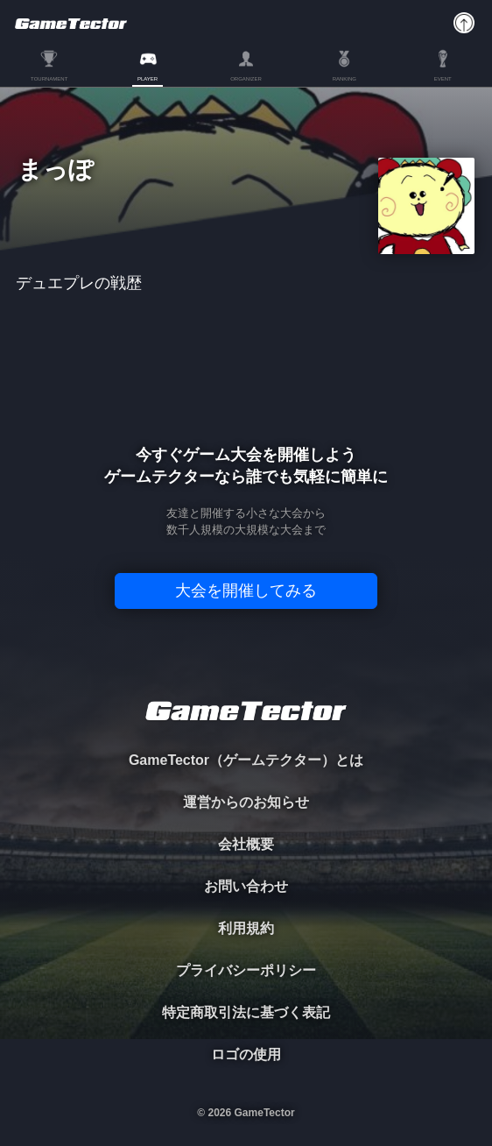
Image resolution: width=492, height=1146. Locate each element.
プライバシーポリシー (246, 970)
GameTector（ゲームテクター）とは (246, 760)
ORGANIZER (246, 78)
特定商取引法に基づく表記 (246, 1012)
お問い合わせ (246, 886)
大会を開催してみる (246, 590)
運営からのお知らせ (246, 802)
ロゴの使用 (246, 1054)
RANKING (344, 78)
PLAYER (147, 78)
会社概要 (246, 844)
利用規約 (246, 928)
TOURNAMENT (49, 78)
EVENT (443, 78)
